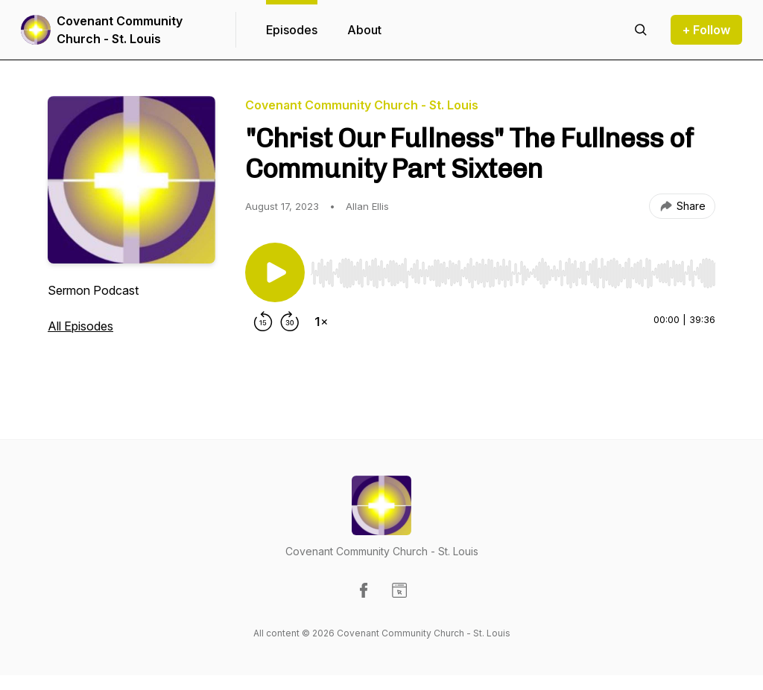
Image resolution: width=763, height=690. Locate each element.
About (364, 29)
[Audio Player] (513, 269)
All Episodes (80, 326)
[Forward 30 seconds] (289, 321)
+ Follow (706, 29)
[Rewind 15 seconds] (263, 321)
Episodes (291, 29)
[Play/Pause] (275, 272)
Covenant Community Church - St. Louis (120, 29)
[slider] (513, 273)
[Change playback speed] (321, 321)
